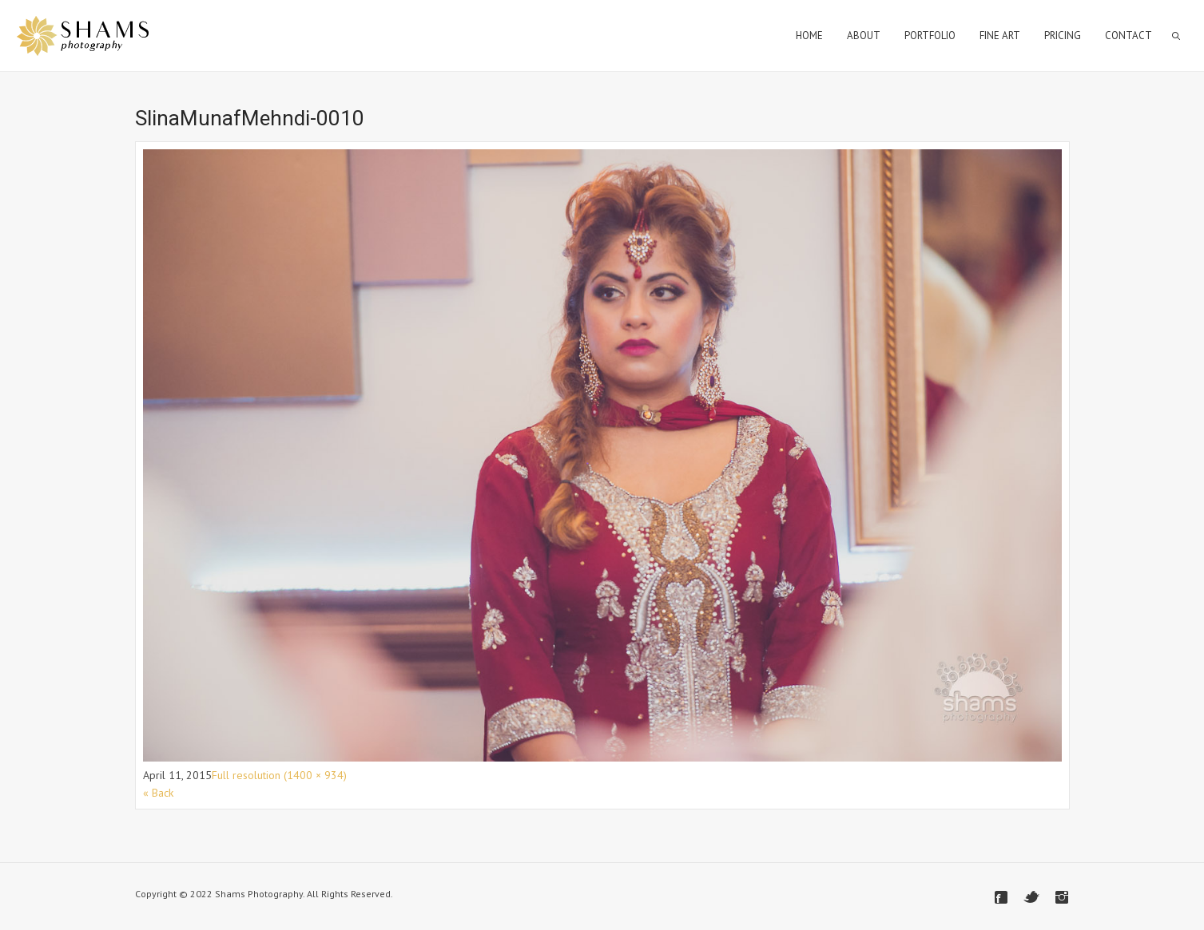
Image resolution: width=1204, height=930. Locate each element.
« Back (158, 793)
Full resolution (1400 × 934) (279, 775)
